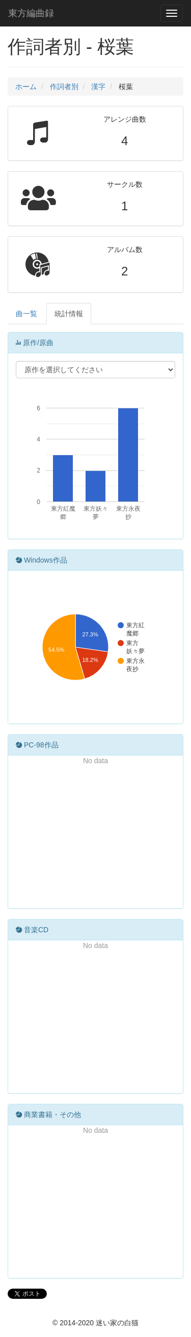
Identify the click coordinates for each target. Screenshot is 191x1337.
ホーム (26, 86)
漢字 (98, 86)
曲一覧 (26, 314)
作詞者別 (64, 86)
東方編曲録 (31, 13)
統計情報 (68, 314)
